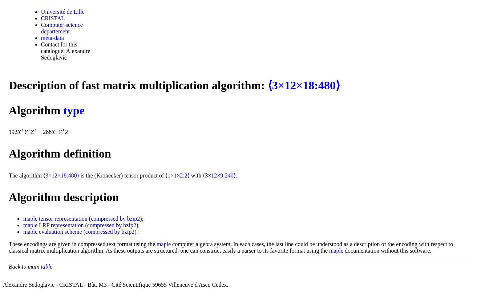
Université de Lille (63, 12)
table (46, 267)
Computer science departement (62, 28)
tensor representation (63, 219)
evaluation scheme (60, 232)
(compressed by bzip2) (115, 219)
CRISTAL (53, 18)
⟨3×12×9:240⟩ (219, 175)
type (74, 110)
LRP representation (61, 225)
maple (30, 219)
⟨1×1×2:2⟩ (177, 175)
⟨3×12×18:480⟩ (304, 85)
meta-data (52, 38)
